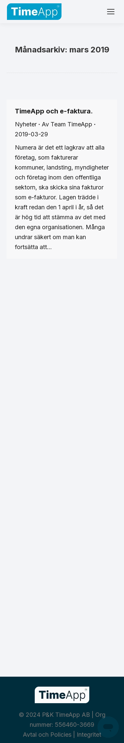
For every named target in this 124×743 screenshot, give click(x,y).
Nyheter (26, 124)
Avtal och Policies (47, 734)
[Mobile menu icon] (110, 11)
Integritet (89, 734)
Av (67, 124)
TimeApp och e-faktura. (54, 111)
